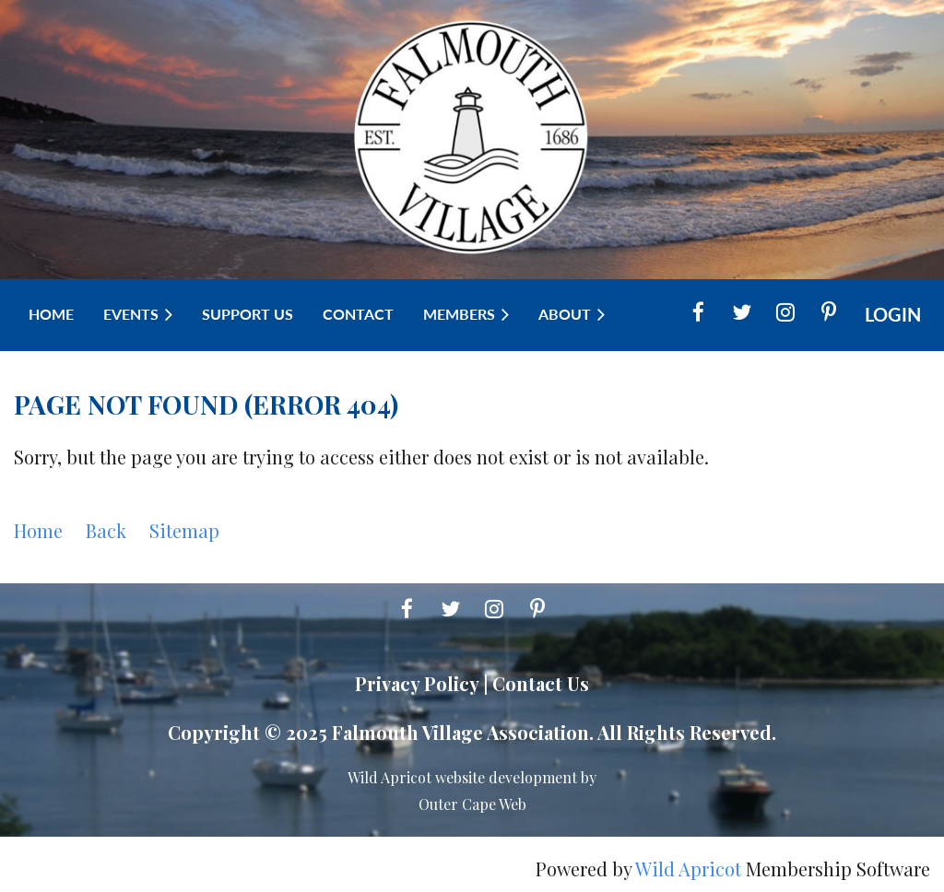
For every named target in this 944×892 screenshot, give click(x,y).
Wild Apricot (688, 868)
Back (106, 530)
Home (38, 530)
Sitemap (184, 530)
